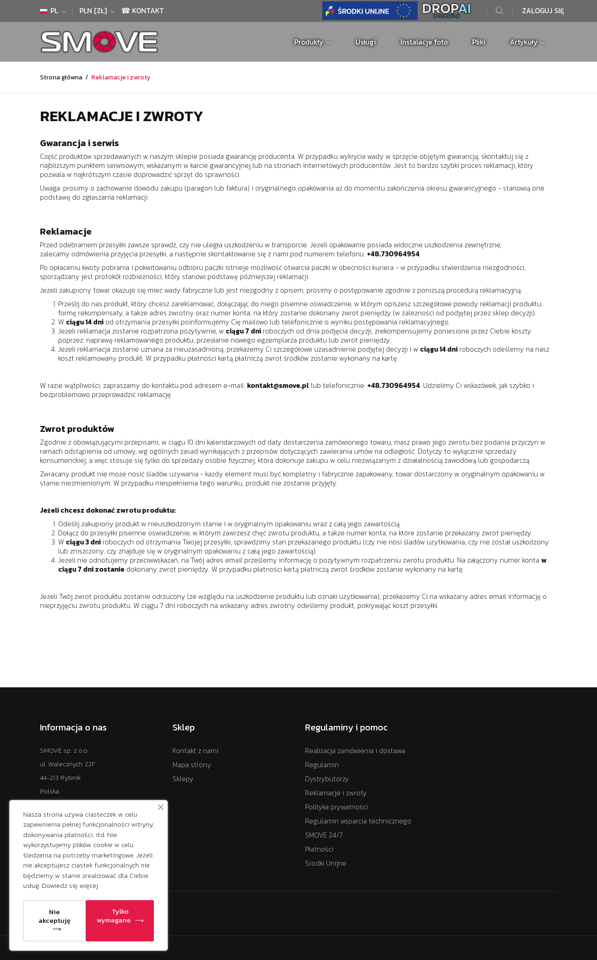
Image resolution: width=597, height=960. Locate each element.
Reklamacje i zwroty (336, 793)
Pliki (478, 42)
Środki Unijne (325, 863)
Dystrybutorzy (327, 779)
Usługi (365, 42)
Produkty (309, 42)
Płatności (319, 849)
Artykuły (524, 42)
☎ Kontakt (142, 10)
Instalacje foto (424, 42)
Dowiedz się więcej (70, 885)
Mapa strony (192, 764)
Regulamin (322, 764)
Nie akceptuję (54, 916)
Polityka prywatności (336, 807)
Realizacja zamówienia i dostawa (355, 750)
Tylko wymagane (114, 915)
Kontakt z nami (195, 750)
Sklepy (183, 779)
